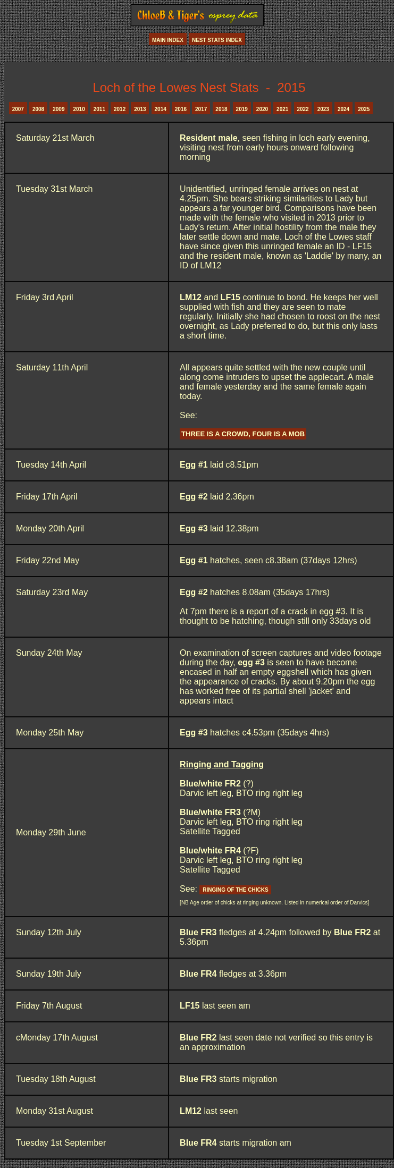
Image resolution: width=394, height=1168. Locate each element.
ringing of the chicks (235, 890)
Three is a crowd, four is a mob (243, 434)
